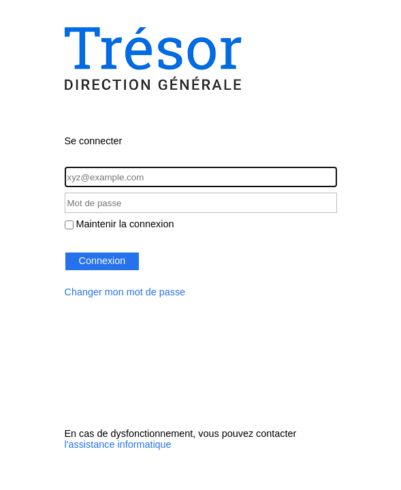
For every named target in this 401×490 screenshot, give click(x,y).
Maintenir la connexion (125, 223)
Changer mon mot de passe (125, 292)
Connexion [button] (102, 260)
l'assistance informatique (118, 444)
